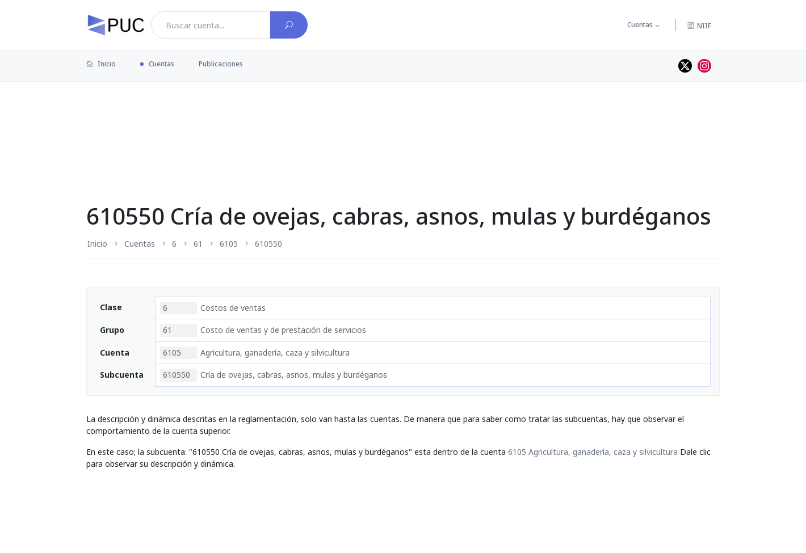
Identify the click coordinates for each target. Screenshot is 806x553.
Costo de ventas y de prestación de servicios (263, 330)
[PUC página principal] (115, 25)
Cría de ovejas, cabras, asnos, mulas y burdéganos (273, 375)
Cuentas (640, 24)
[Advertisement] (403, 118)
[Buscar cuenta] (289, 25)
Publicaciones (221, 64)
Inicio (101, 64)
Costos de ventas (213, 308)
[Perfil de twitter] (685, 66)
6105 (229, 243)
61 (198, 243)
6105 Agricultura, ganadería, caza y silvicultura (593, 451)
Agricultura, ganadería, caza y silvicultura (255, 353)
